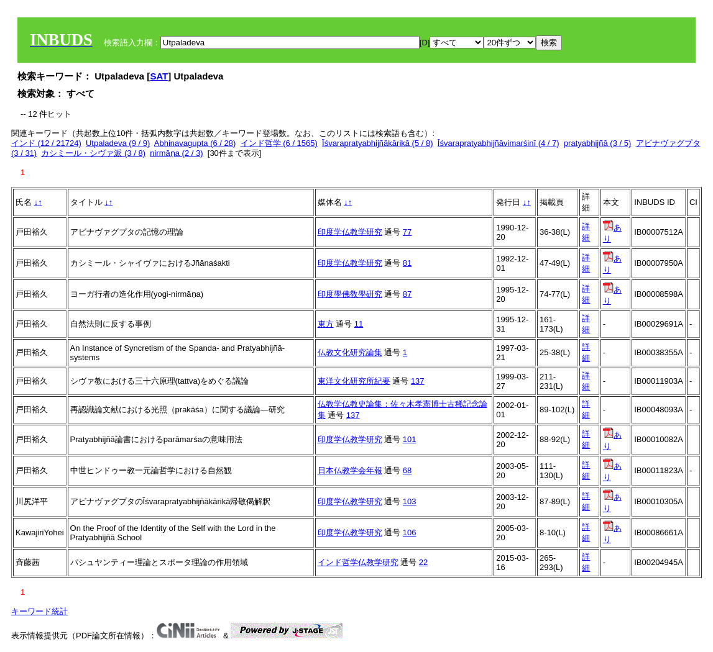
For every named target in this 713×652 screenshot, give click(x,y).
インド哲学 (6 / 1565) (279, 143)
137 (418, 381)
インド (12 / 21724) (46, 143)
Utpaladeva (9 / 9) (118, 143)
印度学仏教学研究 (350, 232)
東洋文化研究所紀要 (354, 381)
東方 (326, 323)
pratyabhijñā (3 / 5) (597, 143)
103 (409, 501)
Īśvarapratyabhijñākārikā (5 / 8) (377, 143)
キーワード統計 (39, 611)
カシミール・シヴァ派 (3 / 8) (93, 153)
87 (407, 294)
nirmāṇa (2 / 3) (176, 153)
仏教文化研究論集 (350, 352)
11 (358, 323)
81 (407, 263)
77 (407, 232)
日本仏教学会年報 (350, 470)
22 (423, 562)
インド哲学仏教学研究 (358, 562)
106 (409, 532)
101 (409, 439)
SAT (159, 76)
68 (407, 470)
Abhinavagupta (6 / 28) (195, 143)
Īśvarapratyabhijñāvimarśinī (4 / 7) (498, 143)
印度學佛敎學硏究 (350, 294)
